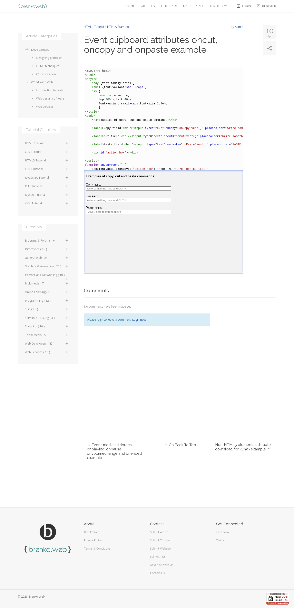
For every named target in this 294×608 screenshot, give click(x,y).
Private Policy (93, 540)
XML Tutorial (47, 203)
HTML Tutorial (47, 143)
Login (244, 6)
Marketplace (193, 6)
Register (266, 6)
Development (37, 50)
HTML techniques (44, 66)
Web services (41, 107)
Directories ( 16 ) (47, 249)
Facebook (222, 532)
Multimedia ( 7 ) (47, 283)
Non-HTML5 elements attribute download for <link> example (243, 446)
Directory (218, 6)
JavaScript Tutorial (47, 177)
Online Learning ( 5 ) (47, 292)
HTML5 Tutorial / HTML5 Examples (107, 26)
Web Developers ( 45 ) (47, 343)
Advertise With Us (161, 565)
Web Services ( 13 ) (47, 352)
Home (130, 6)
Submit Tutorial (160, 540)
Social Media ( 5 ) (47, 335)
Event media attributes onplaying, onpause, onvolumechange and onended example (114, 451)
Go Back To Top (180, 445)
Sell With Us (158, 557)
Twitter (221, 540)
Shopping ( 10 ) (47, 326)
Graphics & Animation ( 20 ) (47, 266)
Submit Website (160, 548)
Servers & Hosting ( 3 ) (47, 318)
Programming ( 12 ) (47, 300)
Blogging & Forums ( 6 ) (47, 240)
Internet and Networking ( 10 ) (47, 276)
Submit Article (159, 532)
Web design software (47, 98)
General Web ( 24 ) (47, 258)
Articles (148, 6)
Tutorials (169, 6)
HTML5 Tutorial (47, 160)
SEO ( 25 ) (47, 309)
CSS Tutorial (47, 152)
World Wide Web (39, 82)
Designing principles (46, 58)
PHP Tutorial (47, 186)
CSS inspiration (43, 74)
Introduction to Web (46, 90)
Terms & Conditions (97, 548)
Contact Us (157, 573)
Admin (239, 27)
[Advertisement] (246, 365)
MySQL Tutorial (47, 195)
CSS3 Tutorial (47, 169)
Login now (139, 319)
